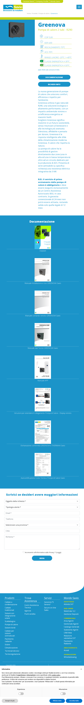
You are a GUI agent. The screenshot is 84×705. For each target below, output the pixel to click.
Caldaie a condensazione (11, 603)
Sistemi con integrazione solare (10, 615)
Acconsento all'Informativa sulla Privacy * (43, 552)
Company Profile (42, 1)
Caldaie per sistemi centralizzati (10, 633)
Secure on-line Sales (50, 608)
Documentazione (54, 77)
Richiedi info (54, 84)
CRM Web (68, 633)
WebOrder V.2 (69, 611)
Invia (42, 558)
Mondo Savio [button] (55, 1)
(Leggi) (58, 552)
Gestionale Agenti (71, 624)
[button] (81, 669)
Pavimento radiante (9, 640)
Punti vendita (29, 614)
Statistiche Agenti (71, 630)
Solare (7, 644)
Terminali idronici (12, 651)
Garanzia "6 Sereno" (49, 603)
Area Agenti (69, 621)
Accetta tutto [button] (74, 701)
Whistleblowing (70, 657)
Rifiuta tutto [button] (57, 701)
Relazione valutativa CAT (70, 636)
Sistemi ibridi (10, 627)
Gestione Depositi (71, 614)
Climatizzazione (11, 647)
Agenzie (27, 611)
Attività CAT (69, 604)
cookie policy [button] (56, 675)
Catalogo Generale (71, 627)
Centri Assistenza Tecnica (31, 606)
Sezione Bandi (28, 1)
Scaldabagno (10, 621)
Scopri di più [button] (10, 701)
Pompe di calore (11, 624)
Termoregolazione (12, 654)
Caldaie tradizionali (9, 608)
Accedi (66, 650)
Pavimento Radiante (68, 642)
